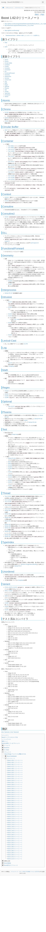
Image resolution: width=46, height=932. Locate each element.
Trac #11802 (11, 151)
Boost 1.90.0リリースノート (14, 854)
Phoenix (7, 88)
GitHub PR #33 (32, 422)
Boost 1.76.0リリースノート (14, 826)
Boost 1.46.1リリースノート (14, 764)
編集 (42, 14)
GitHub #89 (8, 514)
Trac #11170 (11, 149)
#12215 (7, 197)
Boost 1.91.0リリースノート (14, 856)
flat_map (16, 319)
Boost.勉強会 (7, 863)
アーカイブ (7, 745)
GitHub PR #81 (12, 458)
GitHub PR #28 (38, 418)
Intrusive (7, 78)
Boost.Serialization (12, 756)
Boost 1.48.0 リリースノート (15, 768)
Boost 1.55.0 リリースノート (15, 782)
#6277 (6, 130)
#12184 (10, 314)
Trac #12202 (8, 505)
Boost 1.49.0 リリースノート (15, 770)
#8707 (9, 461)
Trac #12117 (11, 156)
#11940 (7, 395)
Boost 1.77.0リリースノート (14, 828)
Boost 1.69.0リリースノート (14, 812)
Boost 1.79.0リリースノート (14, 832)
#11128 (10, 465)
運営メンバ (5, 741)
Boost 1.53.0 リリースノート (15, 778)
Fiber (6, 42)
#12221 (7, 217)
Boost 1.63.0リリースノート (14, 798)
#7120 (6, 587)
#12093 (10, 475)
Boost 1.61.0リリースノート (14, 794)
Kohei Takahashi (14, 732)
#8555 (6, 596)
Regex (6, 84)
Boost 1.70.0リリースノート (14, 814)
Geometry (7, 74)
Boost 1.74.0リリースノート (14, 822)
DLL (6, 71)
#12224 (10, 480)
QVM (6, 46)
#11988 (7, 397)
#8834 (9, 463)
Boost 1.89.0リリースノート (14, 852)
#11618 (7, 117)
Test (6, 90)
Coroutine (7, 68)
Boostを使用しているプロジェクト (11, 743)
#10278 (11, 587)
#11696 (7, 603)
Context (7, 66)
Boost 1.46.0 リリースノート (15, 762)
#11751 (7, 599)
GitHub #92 (8, 524)
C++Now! (6, 749)
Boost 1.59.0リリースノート (14, 790)
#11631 (7, 121)
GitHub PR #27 (9, 293)
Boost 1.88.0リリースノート (14, 850)
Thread (6, 91)
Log (6, 81)
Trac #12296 (11, 177)
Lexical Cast (8, 79)
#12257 (10, 485)
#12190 (10, 315)
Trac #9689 (11, 147)
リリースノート (11, 758)
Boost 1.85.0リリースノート (14, 844)
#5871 (6, 590)
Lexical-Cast (9, 340)
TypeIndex (7, 93)
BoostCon (6, 747)
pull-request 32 (35, 243)
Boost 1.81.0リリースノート (14, 836)
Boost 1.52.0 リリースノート (15, 776)
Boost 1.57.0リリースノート (14, 786)
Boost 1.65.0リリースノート (14, 802)
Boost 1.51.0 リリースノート (15, 774)
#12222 (7, 390)
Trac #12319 (11, 179)
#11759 (26, 343)
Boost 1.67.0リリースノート (14, 808)
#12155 (15, 587)
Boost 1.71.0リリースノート (14, 816)
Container (7, 64)
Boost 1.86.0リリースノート (14, 846)
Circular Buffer (8, 63)
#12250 (7, 609)
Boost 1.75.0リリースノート (14, 824)
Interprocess (8, 76)
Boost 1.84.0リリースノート (14, 842)
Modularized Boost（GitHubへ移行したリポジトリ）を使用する (22, 35)
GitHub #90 (8, 517)
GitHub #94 (8, 527)
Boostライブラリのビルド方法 (10, 737)
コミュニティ (5, 735)
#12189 (10, 280)
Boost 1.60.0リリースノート (14, 792)
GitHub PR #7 (18, 566)
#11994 (10, 307)
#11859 (10, 468)
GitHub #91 (8, 521)
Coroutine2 (7, 69)
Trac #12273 (11, 172)
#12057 (7, 606)
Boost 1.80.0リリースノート (14, 834)
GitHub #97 (8, 536)
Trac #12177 (11, 161)
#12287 (10, 284)
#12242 (7, 200)
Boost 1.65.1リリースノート (14, 804)
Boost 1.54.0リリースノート (14, 780)
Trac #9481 (11, 146)
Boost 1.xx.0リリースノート (14, 858)
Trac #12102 (8, 496)
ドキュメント (7, 752)
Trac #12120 (8, 500)
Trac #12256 (11, 168)
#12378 (10, 489)
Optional (7, 86)
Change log (15, 434)
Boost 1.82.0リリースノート (14, 838)
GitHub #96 (8, 534)
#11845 (10, 466)
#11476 (10, 302)
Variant (6, 96)
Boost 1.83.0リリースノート (14, 840)
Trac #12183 (11, 165)
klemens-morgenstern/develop (29, 564)
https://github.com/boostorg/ (12, 30)
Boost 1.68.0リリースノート (14, 810)
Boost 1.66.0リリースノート (14, 806)
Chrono (6, 61)
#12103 (10, 477)
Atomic (6, 59)
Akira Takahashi (5, 732)
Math (6, 83)
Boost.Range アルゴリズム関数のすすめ (15, 754)
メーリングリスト (6, 739)
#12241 (10, 482)
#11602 (11, 590)
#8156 (25, 420)
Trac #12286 (11, 175)
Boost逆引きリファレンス (11, 865)
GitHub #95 (8, 531)
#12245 (10, 335)
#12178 (10, 362)
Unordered (7, 95)
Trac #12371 (8, 508)
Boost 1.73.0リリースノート (14, 820)
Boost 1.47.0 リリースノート (15, 766)
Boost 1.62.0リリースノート (14, 796)
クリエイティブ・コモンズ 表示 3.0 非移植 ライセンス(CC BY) (25, 871)
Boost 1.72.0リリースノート (14, 818)
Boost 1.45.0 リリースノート (15, 760)
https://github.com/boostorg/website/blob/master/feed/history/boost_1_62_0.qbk (25, 23)
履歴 (37, 14)
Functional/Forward (10, 73)
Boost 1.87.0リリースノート (14, 848)
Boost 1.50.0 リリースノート (15, 772)
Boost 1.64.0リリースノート (14, 800)
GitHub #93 (8, 526)
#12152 (7, 394)
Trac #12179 (11, 406)
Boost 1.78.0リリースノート (14, 830)
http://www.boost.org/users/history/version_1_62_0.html (19, 25)
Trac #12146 (8, 501)
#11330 (7, 112)
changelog (11, 366)
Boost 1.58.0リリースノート (14, 788)
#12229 (10, 322)
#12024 (10, 471)
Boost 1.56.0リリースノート (14, 784)
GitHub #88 (8, 510)
